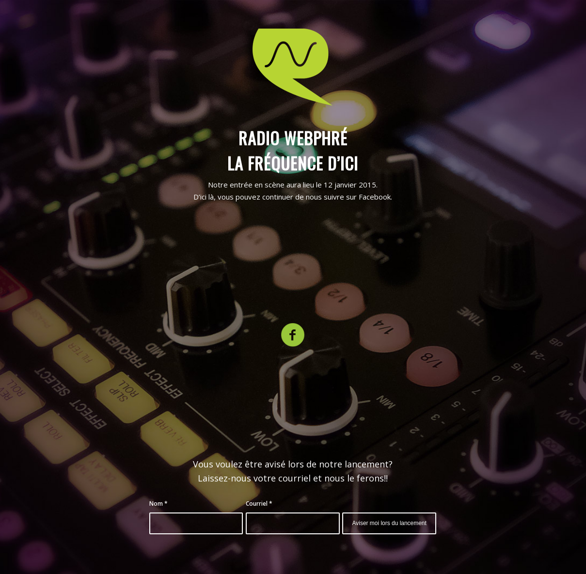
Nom (158, 503)
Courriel (259, 503)
